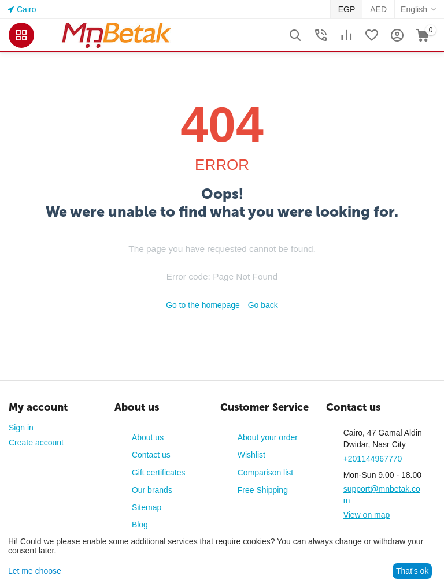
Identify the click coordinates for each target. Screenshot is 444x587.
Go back (263, 305)
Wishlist (251, 454)
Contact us (151, 454)
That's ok (412, 570)
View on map (366, 514)
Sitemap (146, 507)
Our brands (152, 490)
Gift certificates (159, 472)
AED (378, 9)
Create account (36, 442)
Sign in (21, 427)
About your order (268, 437)
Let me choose (34, 570)
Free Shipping (263, 490)
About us (148, 437)
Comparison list (265, 472)
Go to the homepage (203, 305)
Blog (140, 524)
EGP (347, 9)
